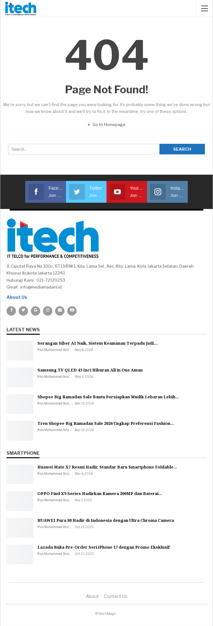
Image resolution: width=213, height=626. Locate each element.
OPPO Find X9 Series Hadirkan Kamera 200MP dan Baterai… (99, 493)
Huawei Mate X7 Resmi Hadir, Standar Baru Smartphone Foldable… (107, 467)
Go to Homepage (106, 124)
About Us (17, 297)
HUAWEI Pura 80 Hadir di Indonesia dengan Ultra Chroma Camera (105, 520)
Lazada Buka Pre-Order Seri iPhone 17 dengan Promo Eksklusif (103, 547)
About (92, 596)
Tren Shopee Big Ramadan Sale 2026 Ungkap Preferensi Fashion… (105, 423)
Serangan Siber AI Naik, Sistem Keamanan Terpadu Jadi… (97, 343)
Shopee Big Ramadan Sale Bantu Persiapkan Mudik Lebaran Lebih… (108, 397)
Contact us (115, 596)
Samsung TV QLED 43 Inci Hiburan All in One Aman (90, 370)
